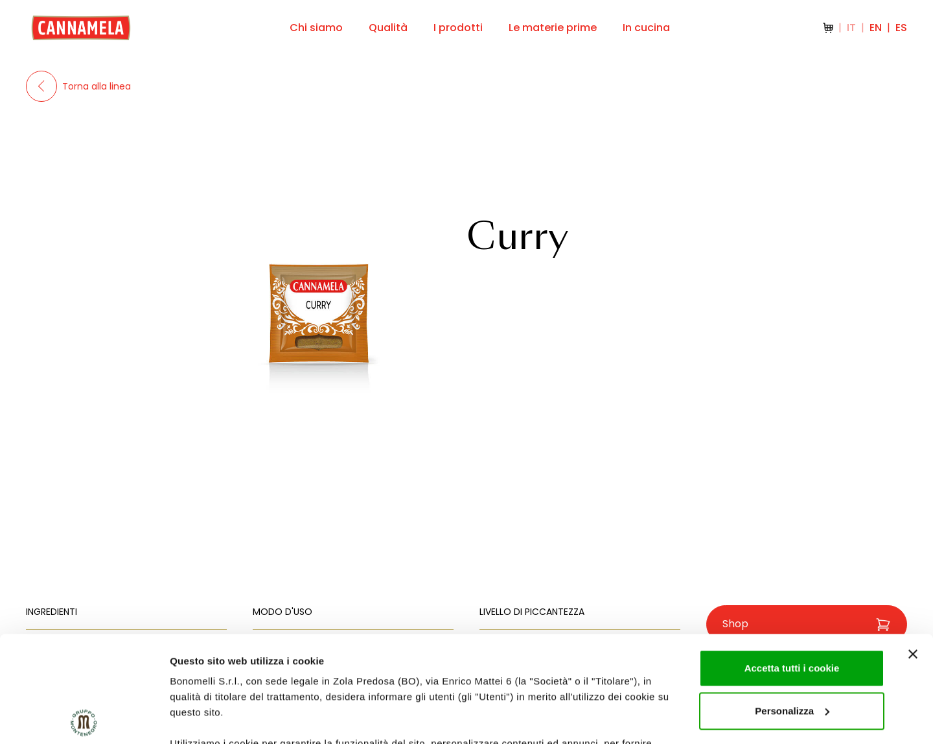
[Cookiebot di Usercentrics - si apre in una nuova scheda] (84, 718)
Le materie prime (553, 27)
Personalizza (792, 604)
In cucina (646, 27)
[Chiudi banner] (912, 548)
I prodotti (458, 27)
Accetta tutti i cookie (792, 562)
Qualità (388, 27)
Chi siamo (316, 27)
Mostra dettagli (205, 718)
